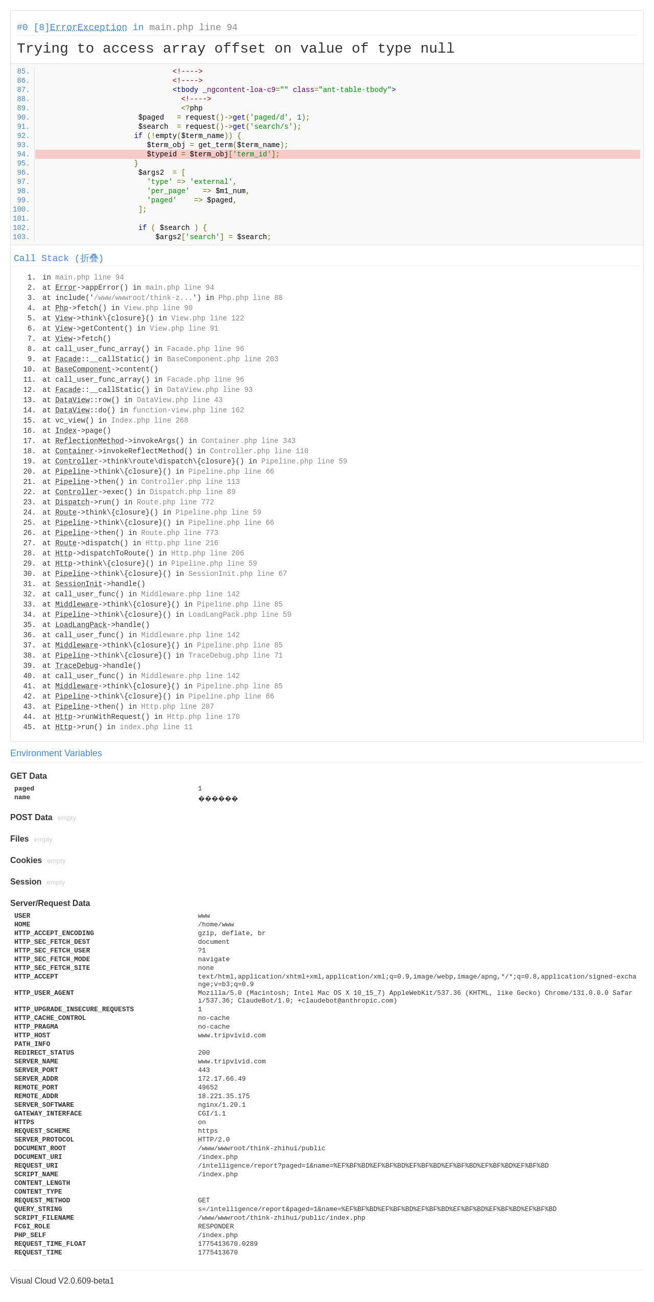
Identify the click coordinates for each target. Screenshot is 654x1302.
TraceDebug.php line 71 (236, 656)
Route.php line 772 (175, 502)
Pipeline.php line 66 (231, 472)
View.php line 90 (158, 308)
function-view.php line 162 (188, 410)
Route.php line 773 (179, 533)
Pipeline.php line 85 (240, 604)
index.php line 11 (156, 727)
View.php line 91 (184, 328)
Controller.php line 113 (190, 482)
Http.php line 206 (207, 553)
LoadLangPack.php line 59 (240, 615)
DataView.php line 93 (210, 390)
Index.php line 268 (149, 420)
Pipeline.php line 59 (304, 461)
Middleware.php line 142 (190, 594)
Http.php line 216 (182, 543)
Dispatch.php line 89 (193, 492)
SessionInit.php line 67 (238, 574)
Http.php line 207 (177, 707)
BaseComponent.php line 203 (222, 359)
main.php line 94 (193, 27)
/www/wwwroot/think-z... (143, 298)
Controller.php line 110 (259, 451)
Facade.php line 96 (205, 349)
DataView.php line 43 (180, 400)
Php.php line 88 (250, 298)
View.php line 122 (207, 318)
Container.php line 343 (248, 441)
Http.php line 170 (203, 717)
